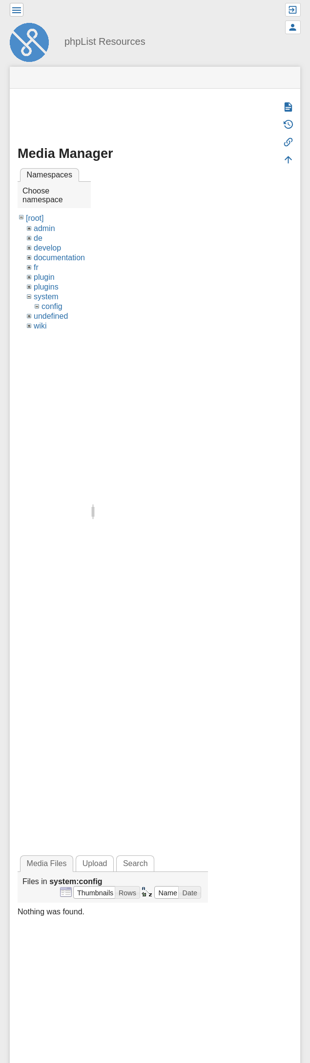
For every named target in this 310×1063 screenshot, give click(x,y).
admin (44, 228)
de (38, 238)
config (51, 306)
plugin (44, 277)
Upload (95, 863)
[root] (34, 218)
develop (47, 248)
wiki (40, 326)
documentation (59, 257)
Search (135, 863)
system (46, 296)
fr (36, 267)
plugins (46, 287)
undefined (51, 316)
